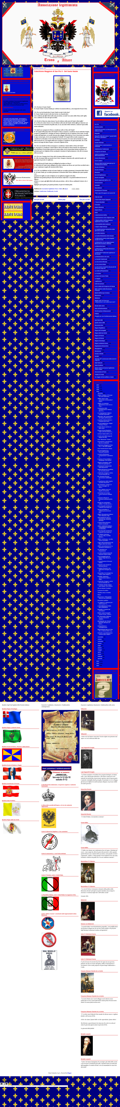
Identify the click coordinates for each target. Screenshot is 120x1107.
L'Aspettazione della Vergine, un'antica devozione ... (105, 482)
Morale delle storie (100, 305)
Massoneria (98, 295)
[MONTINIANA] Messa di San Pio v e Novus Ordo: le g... (105, 630)
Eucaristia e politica (103, 600)
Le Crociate (98, 273)
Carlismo (97, 140)
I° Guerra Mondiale (100, 202)
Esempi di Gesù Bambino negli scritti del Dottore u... (105, 431)
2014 (98, 391)
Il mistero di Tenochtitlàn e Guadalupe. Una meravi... (105, 459)
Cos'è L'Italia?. (99, 160)
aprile (99, 652)
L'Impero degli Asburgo (101, 226)
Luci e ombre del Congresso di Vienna (105, 286)
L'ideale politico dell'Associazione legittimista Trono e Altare (104, 221)
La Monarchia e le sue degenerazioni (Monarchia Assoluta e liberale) (104, 243)
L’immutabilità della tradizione (103, 224)
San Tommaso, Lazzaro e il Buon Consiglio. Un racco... (105, 486)
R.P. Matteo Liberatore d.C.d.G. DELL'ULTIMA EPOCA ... (104, 536)
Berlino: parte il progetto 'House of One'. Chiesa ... (105, 613)
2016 (98, 387)
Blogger (69, 1073)
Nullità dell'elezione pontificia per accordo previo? (105, 470)
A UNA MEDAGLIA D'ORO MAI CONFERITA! (104, 606)
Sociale (56, 191)
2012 (98, 663)
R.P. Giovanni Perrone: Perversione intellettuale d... (105, 478)
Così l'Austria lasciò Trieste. (105, 448)
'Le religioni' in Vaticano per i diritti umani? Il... (105, 603)
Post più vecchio (85, 199)
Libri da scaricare (99, 283)
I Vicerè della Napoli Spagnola (103, 199)
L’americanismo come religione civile (104, 217)
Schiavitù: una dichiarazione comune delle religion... (105, 633)
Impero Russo (98, 210)
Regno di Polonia (99, 338)
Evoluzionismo (99, 182)
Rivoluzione (98, 351)
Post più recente (39, 199)
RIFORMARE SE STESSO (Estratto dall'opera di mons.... (104, 623)
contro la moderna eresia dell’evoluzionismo (101, 155)
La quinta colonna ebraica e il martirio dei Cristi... (105, 420)
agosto (100, 643)
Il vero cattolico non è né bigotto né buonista (104, 490)
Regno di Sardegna (100, 340)
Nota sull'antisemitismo (101, 308)
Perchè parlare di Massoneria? (103, 311)
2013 (98, 661)
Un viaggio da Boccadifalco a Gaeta (104, 377)
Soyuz (99, 594)
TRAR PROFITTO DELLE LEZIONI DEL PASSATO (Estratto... (104, 519)
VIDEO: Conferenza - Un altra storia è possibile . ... (105, 540)
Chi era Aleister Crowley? (104, 588)
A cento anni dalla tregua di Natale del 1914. (105, 436)
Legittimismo (98, 281)
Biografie (97, 133)
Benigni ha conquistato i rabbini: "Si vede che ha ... (105, 503)
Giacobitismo (98, 188)
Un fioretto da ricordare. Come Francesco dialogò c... (105, 494)
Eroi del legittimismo (100, 175)
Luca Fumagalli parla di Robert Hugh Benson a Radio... (104, 558)
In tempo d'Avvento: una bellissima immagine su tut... (104, 570)
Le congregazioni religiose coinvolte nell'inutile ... (105, 413)
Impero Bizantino (99, 207)
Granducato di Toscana (101, 190)
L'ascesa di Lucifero (103, 590)
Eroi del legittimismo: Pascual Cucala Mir (103, 451)
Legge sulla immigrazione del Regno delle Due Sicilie (105, 543)
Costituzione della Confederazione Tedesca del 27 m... (105, 410)
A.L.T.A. (97, 124)
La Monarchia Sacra (100, 246)
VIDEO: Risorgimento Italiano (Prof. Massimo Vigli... (105, 515)
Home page (61, 199)
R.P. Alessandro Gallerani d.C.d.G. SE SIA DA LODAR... (104, 618)
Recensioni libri (99, 325)
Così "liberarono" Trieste (104, 439)
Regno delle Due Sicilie (101, 333)
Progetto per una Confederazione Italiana (105, 316)
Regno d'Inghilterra (100, 328)
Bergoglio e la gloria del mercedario (104, 610)
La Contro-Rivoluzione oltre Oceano (104, 235)
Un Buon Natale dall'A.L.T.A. (105, 433)
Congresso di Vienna (100, 151)
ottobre (100, 639)
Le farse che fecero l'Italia (101, 276)
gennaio (100, 658)
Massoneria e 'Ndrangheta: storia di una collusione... (105, 597)
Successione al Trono (100, 372)
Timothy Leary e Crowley (104, 592)
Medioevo (97, 298)
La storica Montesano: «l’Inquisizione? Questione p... (105, 456)
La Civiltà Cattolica (100, 233)
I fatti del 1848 (98, 197)
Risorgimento (98, 348)
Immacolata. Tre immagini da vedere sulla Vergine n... (105, 573)
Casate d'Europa (99, 142)
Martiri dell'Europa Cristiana (102, 293)
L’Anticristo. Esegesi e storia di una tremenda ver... (105, 473)
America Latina (99, 127)
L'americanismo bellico (101, 215)
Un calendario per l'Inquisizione (102, 550)
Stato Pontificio (99, 365)
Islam (96, 212)
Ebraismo (97, 172)
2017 (98, 385)
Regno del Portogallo (100, 330)
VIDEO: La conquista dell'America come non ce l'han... (105, 405)
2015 (98, 389)
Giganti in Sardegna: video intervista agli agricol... (105, 463)
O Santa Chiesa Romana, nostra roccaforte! (104, 523)
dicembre (100, 393)
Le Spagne (97, 278)
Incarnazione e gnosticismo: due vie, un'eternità (105, 442)
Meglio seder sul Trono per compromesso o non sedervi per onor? (105, 301)
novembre (100, 637)
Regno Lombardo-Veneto (101, 343)
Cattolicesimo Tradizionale (46, 191)
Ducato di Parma (99, 169)
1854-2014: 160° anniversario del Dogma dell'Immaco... (105, 417)
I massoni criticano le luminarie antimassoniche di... (105, 499)
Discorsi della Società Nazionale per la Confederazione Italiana (105, 164)
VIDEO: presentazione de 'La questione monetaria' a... (105, 546)
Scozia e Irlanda (99, 353)
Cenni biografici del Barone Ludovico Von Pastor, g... (105, 506)
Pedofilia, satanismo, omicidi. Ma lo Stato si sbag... (104, 578)
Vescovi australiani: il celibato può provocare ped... (104, 511)
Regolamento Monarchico (101, 346)
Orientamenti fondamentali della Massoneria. (105, 466)
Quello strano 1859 (100, 322)
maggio (100, 650)
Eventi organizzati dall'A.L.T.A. (103, 180)
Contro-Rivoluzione (100, 158)
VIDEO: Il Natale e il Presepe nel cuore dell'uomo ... (105, 396)
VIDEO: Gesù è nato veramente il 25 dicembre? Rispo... (105, 400)
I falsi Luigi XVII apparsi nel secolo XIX (105, 193)
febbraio (100, 656)
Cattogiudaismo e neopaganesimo (102, 626)
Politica (97, 313)
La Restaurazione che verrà (102, 256)
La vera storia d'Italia (100, 264)
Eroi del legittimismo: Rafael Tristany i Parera (105, 424)
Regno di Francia (99, 335)
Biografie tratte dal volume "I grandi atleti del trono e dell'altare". (105, 136)
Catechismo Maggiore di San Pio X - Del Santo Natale (105, 445)
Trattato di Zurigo (99, 374)
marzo (99, 654)
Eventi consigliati (99, 177)
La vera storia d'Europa (101, 261)
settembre (100, 641)
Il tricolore (97, 204)
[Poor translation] (5, 1084)
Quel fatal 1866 (99, 320)
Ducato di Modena (99, 167)
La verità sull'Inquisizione (101, 270)
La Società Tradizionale (101, 259)
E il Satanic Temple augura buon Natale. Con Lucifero (105, 585)
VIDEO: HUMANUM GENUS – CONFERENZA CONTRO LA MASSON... (105, 527)
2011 (98, 665)
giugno (100, 647)
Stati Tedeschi (98, 362)
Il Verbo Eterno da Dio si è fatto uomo (104, 427)
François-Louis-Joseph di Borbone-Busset (104, 565)
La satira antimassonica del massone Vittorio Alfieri (105, 553)
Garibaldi (97, 185)
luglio (99, 645)
